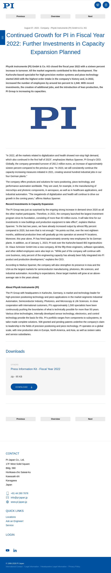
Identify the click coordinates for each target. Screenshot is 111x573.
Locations (11, 517)
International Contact (14, 567)
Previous (21, 16)
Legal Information (32, 567)
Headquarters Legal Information (54, 567)
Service (10, 525)
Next (90, 16)
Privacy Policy (74, 567)
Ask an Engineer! (15, 521)
